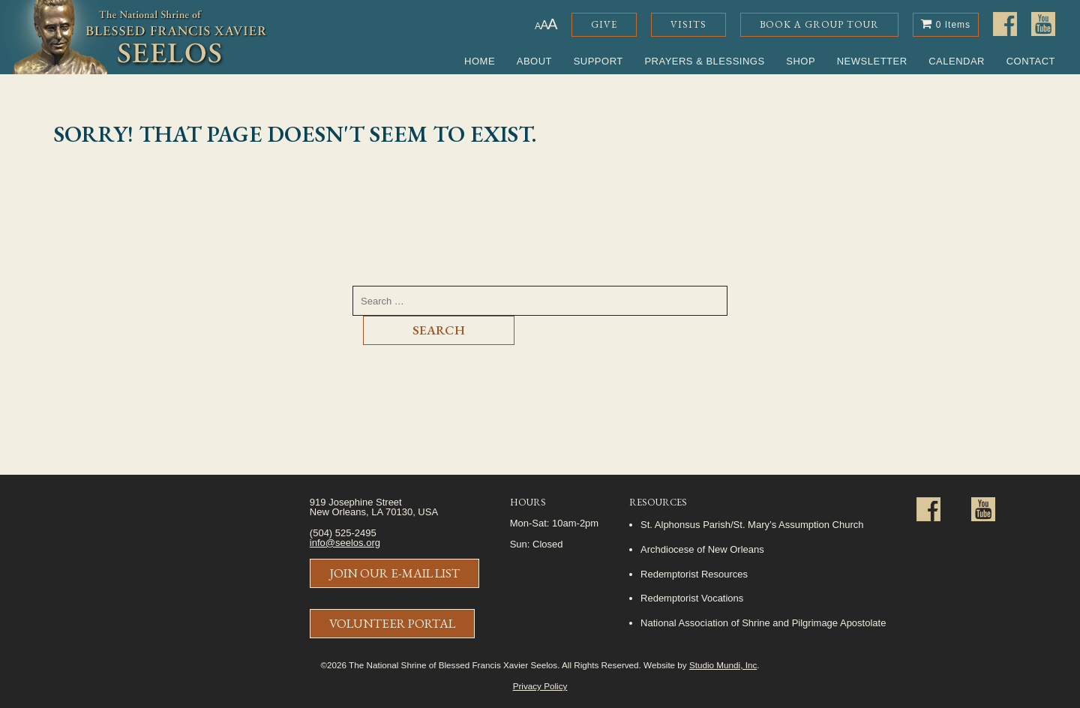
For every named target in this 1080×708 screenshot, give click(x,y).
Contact (1030, 61)
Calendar (956, 61)
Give (604, 24)
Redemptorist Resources (694, 574)
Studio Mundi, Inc (723, 665)
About (534, 61)
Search (438, 330)
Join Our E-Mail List (394, 573)
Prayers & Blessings (704, 61)
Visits (688, 24)
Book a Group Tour (819, 24)
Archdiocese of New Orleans (702, 549)
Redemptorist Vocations (691, 598)
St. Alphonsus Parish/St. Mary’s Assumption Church (751, 524)
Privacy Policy (540, 686)
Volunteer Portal (392, 623)
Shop (800, 61)
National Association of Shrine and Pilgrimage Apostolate (763, 622)
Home (479, 61)
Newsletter (872, 61)
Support (598, 61)
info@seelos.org (345, 542)
